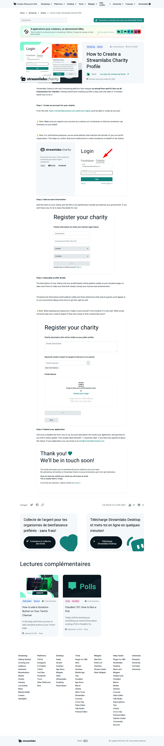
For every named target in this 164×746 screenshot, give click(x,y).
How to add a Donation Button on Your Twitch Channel (35, 611)
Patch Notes (61, 686)
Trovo (39, 679)
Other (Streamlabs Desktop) (61, 679)
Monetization (23, 672)
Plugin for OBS (81, 659)
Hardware (22, 669)
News (20, 689)
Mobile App (80, 672)
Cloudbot (79, 679)
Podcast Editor (81, 712)
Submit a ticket (119, 718)
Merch (78, 686)
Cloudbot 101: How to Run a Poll (80, 609)
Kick (39, 686)
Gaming (21, 682)
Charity (43, 13)
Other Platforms (44, 682)
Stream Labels (100, 669)
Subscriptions (119, 702)
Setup (58, 659)
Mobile (21, 676)
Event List (98, 663)
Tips (77, 676)
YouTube (41, 672)
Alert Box (98, 659)
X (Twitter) (41, 666)
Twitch (40, 669)
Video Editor (80, 705)
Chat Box (98, 666)
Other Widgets (100, 672)
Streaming (33, 13)
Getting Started (24, 659)
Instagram (41, 663)
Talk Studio (79, 708)
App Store (60, 669)
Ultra (77, 663)
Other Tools (80, 692)
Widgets (59, 672)
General (116, 689)
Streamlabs (144, 4)
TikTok (40, 659)
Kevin (41, 633)
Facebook (41, 676)
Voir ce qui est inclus (105, 33)
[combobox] (43, 20)
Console (116, 692)
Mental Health (24, 692)
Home (22, 13)
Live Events (23, 686)
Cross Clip (79, 702)
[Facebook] (37, 505)
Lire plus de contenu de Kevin (114, 74)
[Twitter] (31, 505)
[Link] (42, 505)
